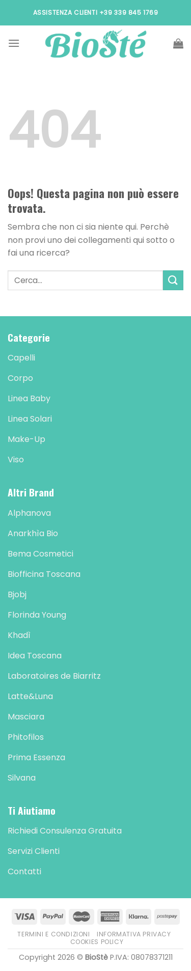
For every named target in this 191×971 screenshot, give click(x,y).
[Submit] (173, 280)
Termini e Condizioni (53, 934)
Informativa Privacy (134, 934)
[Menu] (14, 43)
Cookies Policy (97, 941)
